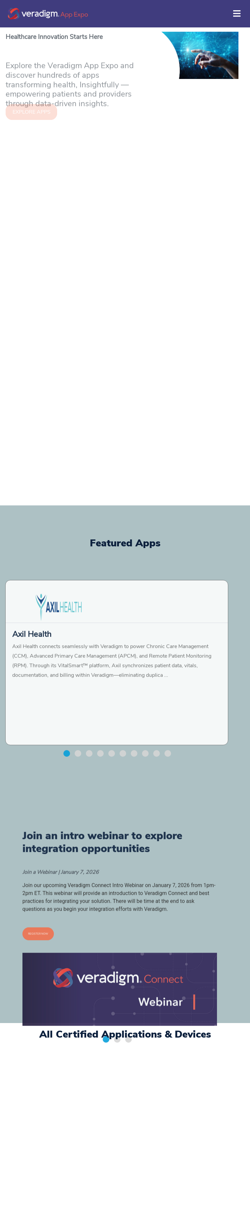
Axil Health (32, 707)
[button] (66, 827)
